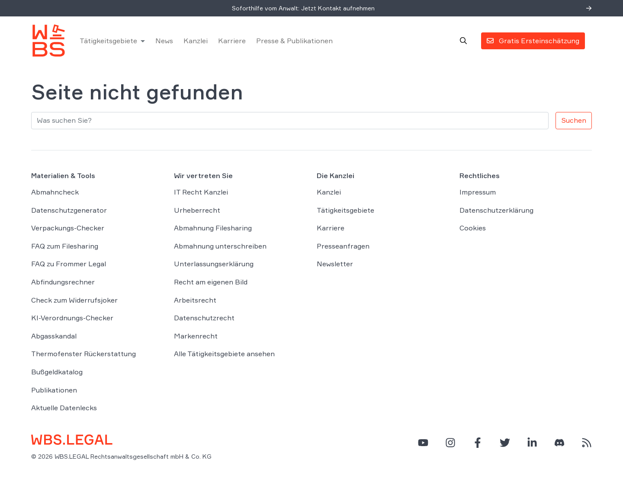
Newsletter (335, 263)
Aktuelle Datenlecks (64, 407)
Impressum (477, 192)
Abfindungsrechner (63, 282)
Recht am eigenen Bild (210, 282)
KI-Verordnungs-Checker (72, 317)
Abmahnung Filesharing (213, 227)
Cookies (472, 227)
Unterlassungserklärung (214, 263)
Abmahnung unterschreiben (220, 246)
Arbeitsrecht (195, 300)
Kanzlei (195, 40)
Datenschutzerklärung (496, 210)
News (164, 40)
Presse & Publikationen (294, 40)
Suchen (573, 120)
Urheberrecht (197, 210)
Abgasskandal (54, 336)
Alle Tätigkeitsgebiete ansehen (224, 353)
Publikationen (54, 390)
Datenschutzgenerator (69, 210)
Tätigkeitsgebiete (108, 40)
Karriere (232, 40)
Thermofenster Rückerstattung (83, 353)
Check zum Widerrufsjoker (74, 300)
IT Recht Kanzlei (201, 192)
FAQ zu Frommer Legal (68, 263)
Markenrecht (196, 336)
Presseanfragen (343, 246)
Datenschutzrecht (204, 317)
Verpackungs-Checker (67, 227)
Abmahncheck (55, 192)
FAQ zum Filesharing (64, 246)
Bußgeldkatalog (57, 371)
